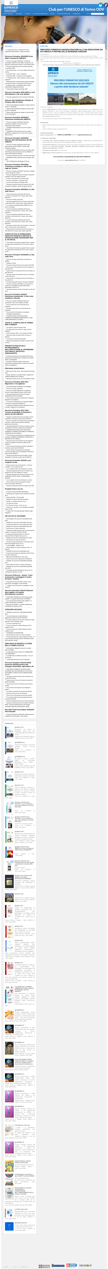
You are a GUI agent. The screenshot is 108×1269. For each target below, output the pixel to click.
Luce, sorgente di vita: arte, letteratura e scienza (18, 468)
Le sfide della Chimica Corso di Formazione (17, 659)
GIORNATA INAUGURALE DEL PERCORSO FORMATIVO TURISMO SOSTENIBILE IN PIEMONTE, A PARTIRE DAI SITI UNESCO (19, 431)
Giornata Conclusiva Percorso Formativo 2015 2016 (19, 485)
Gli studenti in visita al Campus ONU (15, 327)
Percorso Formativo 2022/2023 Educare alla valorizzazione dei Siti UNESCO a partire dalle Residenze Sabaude (17, 146)
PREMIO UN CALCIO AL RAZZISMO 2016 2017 (18, 522)
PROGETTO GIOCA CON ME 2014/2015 (16, 499)
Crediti (15, 1266)
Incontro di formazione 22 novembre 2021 (17, 178)
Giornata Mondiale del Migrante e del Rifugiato (18, 386)
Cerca (88, 13)
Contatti (6, 1266)
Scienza (52, 13)
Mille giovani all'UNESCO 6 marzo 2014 (16, 556)
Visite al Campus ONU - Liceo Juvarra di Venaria (18, 333)
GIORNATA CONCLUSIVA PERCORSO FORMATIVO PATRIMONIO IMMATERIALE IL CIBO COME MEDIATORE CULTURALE (19, 317)
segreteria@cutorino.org (84, 134)
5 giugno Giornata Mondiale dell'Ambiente (17, 491)
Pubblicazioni (76, 13)
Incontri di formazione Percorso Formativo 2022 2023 (20, 155)
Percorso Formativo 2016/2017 (14, 388)
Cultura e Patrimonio (7, 13)
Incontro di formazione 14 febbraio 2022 (16, 182)
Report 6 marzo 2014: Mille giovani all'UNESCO (18, 558)
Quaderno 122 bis (10, 263)
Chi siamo (27, 13)
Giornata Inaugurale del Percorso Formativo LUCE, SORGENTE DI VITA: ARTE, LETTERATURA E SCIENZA (19, 476)
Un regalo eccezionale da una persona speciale (18, 691)
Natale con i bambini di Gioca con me (15, 501)
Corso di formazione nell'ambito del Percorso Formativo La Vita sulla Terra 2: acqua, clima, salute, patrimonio (19, 195)
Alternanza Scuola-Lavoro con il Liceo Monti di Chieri (19, 378)
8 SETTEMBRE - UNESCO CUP (14, 545)
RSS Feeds (24, 1266)
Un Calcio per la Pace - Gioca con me (16, 505)
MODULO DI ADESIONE (64, 134)
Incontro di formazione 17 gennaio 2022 (16, 180)
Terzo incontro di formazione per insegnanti (17, 312)
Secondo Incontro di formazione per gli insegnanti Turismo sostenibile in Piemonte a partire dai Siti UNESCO (19, 442)
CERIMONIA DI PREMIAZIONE (14, 633)
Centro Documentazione (63, 13)
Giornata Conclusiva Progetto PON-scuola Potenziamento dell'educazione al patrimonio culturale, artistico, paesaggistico (19, 363)
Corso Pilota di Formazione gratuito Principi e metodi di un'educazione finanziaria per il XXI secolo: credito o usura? (19, 244)
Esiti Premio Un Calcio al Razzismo (15, 528)
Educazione (19, 13)
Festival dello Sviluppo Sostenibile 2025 (16, 89)
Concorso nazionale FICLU (13, 623)
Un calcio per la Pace (11, 503)
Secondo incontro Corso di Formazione (16, 693)
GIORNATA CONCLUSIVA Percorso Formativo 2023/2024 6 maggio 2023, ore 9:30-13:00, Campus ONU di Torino (18, 133)
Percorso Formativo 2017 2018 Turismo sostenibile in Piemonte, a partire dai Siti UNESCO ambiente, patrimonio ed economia (20, 422)
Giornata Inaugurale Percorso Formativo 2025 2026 (19, 97)
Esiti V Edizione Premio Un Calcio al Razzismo (18, 564)
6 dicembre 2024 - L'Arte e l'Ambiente (15, 74)
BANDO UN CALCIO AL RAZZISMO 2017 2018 (18, 537)
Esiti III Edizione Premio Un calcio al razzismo (18, 634)
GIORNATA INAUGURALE (13, 314)
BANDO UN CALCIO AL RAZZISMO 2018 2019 (18, 526)
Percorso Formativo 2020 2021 (14, 199)
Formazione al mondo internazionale (15, 338)
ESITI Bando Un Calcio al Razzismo (15, 539)
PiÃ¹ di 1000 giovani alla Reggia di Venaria (17, 161)
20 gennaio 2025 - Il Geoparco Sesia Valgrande (18, 76)
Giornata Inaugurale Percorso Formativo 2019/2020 (19, 282)
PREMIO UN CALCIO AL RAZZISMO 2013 (17, 551)
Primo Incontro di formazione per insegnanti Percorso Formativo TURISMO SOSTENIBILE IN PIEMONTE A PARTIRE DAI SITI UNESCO (20, 437)
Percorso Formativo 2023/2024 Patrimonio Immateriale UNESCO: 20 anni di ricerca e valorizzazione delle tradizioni (17, 123)
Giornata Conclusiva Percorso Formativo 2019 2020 (19, 265)
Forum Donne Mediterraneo (40, 13)
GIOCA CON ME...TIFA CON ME (14, 497)
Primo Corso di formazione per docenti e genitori (18, 695)
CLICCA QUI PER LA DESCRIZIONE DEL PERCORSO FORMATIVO (71, 156)
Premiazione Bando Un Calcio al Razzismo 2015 (18, 524)
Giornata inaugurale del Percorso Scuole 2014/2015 (19, 701)
